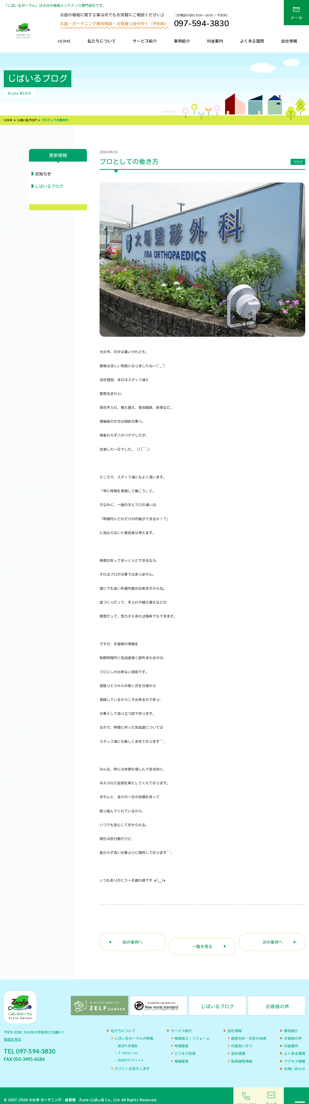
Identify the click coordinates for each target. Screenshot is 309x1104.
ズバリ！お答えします (132, 1060)
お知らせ (43, 174)
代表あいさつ (241, 1037)
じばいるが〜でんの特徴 (133, 1030)
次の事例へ (272, 937)
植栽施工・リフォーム (192, 1030)
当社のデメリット (131, 1051)
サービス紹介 (145, 41)
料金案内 (215, 41)
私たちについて (101, 41)
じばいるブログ (28, 120)
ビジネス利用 (185, 1045)
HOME (64, 41)
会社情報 (289, 41)
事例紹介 (182, 41)
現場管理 (181, 1053)
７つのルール (127, 1044)
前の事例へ (132, 937)
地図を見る (12, 1033)
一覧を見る (202, 937)
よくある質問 (252, 41)
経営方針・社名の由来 (248, 1030)
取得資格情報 (241, 1053)
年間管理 (181, 1037)
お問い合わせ (294, 1060)
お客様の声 (293, 1030)
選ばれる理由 (127, 1037)
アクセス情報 (294, 1053)
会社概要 (238, 1045)
